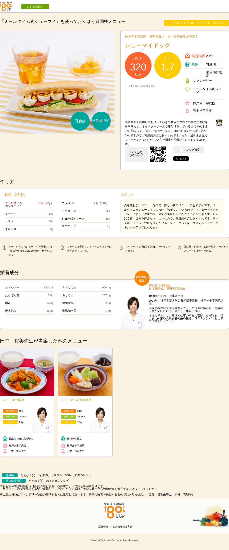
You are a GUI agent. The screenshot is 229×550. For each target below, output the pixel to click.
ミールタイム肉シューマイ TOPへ (196, 23)
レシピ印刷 (193, 149)
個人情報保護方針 (122, 526)
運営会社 (103, 526)
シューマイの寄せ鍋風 (76, 400)
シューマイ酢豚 (13, 400)
